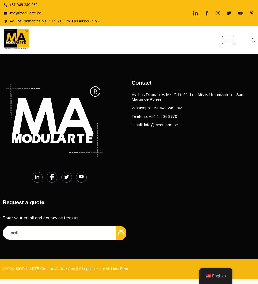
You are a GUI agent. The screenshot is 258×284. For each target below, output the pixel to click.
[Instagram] (218, 13)
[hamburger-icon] (228, 40)
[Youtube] (240, 13)
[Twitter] (229, 13)
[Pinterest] (251, 13)
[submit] (121, 233)
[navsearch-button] (253, 40)
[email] (59, 233)
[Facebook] (206, 13)
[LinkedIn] (195, 13)
